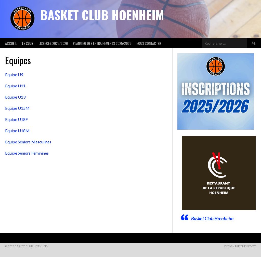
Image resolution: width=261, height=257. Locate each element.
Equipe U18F (16, 119)
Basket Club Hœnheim (212, 218)
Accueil (11, 43)
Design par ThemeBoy (240, 246)
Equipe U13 (15, 96)
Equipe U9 (14, 74)
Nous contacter (148, 43)
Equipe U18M (17, 130)
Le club (27, 43)
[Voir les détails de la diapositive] (219, 173)
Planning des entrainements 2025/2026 (102, 43)
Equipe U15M (17, 108)
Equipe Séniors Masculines (28, 141)
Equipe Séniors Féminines (27, 153)
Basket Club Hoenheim (102, 15)
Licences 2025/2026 (53, 43)
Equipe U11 (15, 85)
